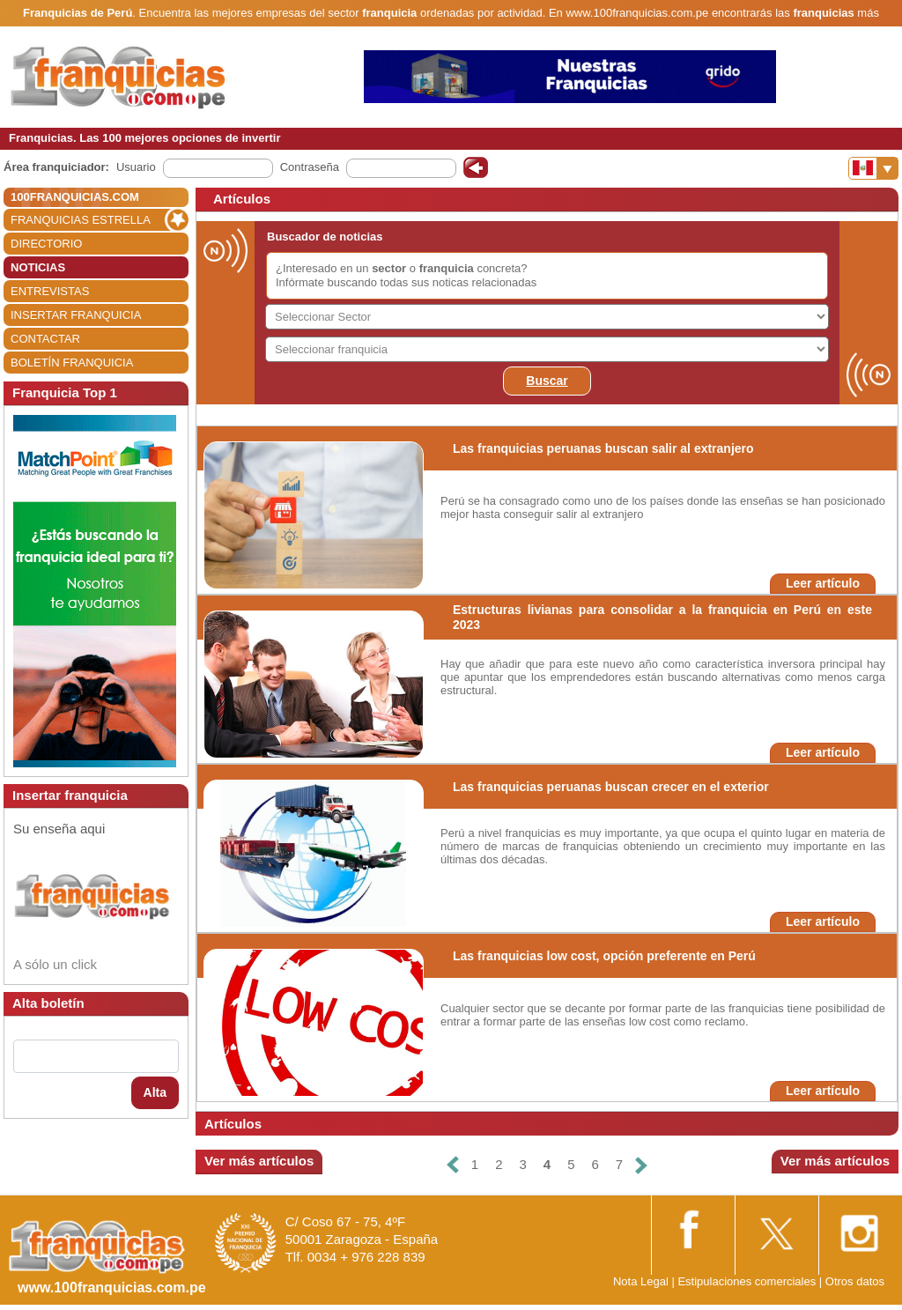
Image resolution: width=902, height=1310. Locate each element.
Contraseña (309, 167)
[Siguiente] (641, 1165)
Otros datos (854, 1281)
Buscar (546, 381)
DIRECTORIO (46, 243)
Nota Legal (641, 1281)
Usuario (136, 167)
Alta (155, 1092)
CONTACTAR (45, 338)
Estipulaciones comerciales (747, 1281)
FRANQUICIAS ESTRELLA (81, 219)
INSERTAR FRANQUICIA (76, 315)
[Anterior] (452, 1165)
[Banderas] (873, 168)
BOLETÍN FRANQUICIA (72, 362)
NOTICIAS (38, 267)
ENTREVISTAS (50, 291)
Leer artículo (823, 583)
